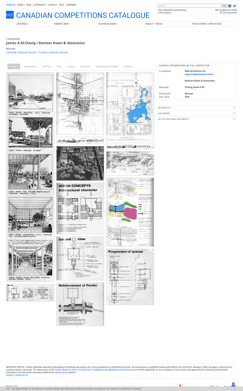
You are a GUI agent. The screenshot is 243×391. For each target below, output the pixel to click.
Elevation (85, 66)
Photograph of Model (107, 66)
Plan (59, 66)
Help (61, 5)
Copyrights (39, 5)
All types (13, 66)
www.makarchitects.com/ (199, 74)
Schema (128, 66)
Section (71, 66)
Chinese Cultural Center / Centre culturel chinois (37, 52)
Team (28, 5)
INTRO (20, 5)
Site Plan (46, 66)
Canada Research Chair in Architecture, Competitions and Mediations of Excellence (93, 369)
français (10, 5)
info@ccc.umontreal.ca (17, 375)
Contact (52, 5)
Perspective (30, 66)
